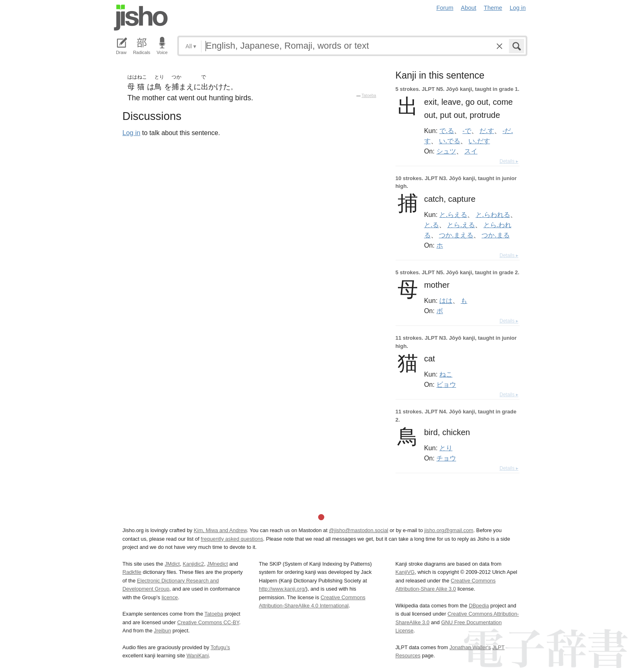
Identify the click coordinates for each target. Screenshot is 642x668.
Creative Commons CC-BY (208, 622)
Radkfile (131, 572)
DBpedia (479, 606)
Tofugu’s (220, 647)
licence (170, 597)
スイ (470, 151)
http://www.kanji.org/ (282, 589)
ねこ (445, 374)
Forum (445, 8)
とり (445, 447)
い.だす (479, 140)
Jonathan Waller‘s (470, 647)
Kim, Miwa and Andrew (220, 530)
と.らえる (453, 214)
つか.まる (495, 234)
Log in (518, 8)
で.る (446, 130)
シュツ (446, 151)
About (469, 8)
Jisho (141, 18)
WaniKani (198, 655)
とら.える (461, 224)
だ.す (486, 130)
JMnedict (217, 564)
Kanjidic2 (193, 564)
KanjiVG (405, 572)
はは (445, 300)
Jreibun (162, 630)
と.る (431, 224)
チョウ (446, 458)
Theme (493, 8)
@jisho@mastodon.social (358, 530)
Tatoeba (369, 95)
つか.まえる (456, 234)
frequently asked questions (232, 539)
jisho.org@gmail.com (448, 530)
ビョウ (446, 384)
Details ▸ (509, 161)
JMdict (172, 564)
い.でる (449, 140)
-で (467, 130)
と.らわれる (493, 214)
